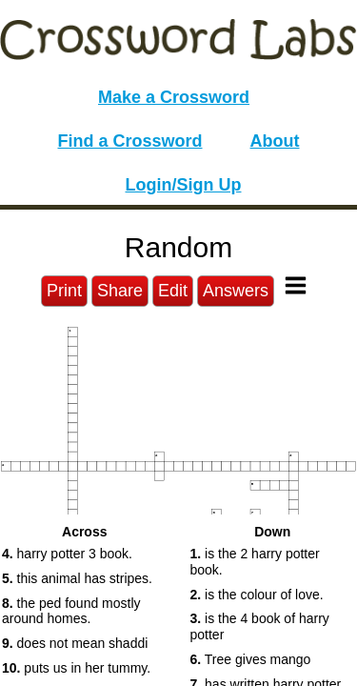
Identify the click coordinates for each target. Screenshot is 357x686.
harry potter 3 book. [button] (67, 553)
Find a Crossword (130, 141)
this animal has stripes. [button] (77, 578)
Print (64, 290)
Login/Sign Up (184, 184)
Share (120, 290)
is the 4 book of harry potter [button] (259, 626)
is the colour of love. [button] (257, 594)
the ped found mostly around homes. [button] (71, 611)
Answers (235, 290)
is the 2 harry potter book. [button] (255, 561)
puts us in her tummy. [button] (76, 668)
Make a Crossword (173, 97)
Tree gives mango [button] (250, 659)
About (275, 141)
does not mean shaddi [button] (75, 643)
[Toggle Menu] (295, 285)
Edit (173, 290)
